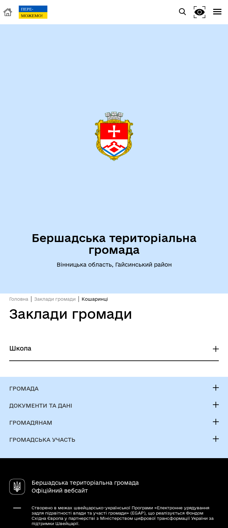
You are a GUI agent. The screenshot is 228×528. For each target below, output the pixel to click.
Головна (18, 299)
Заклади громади (55, 299)
